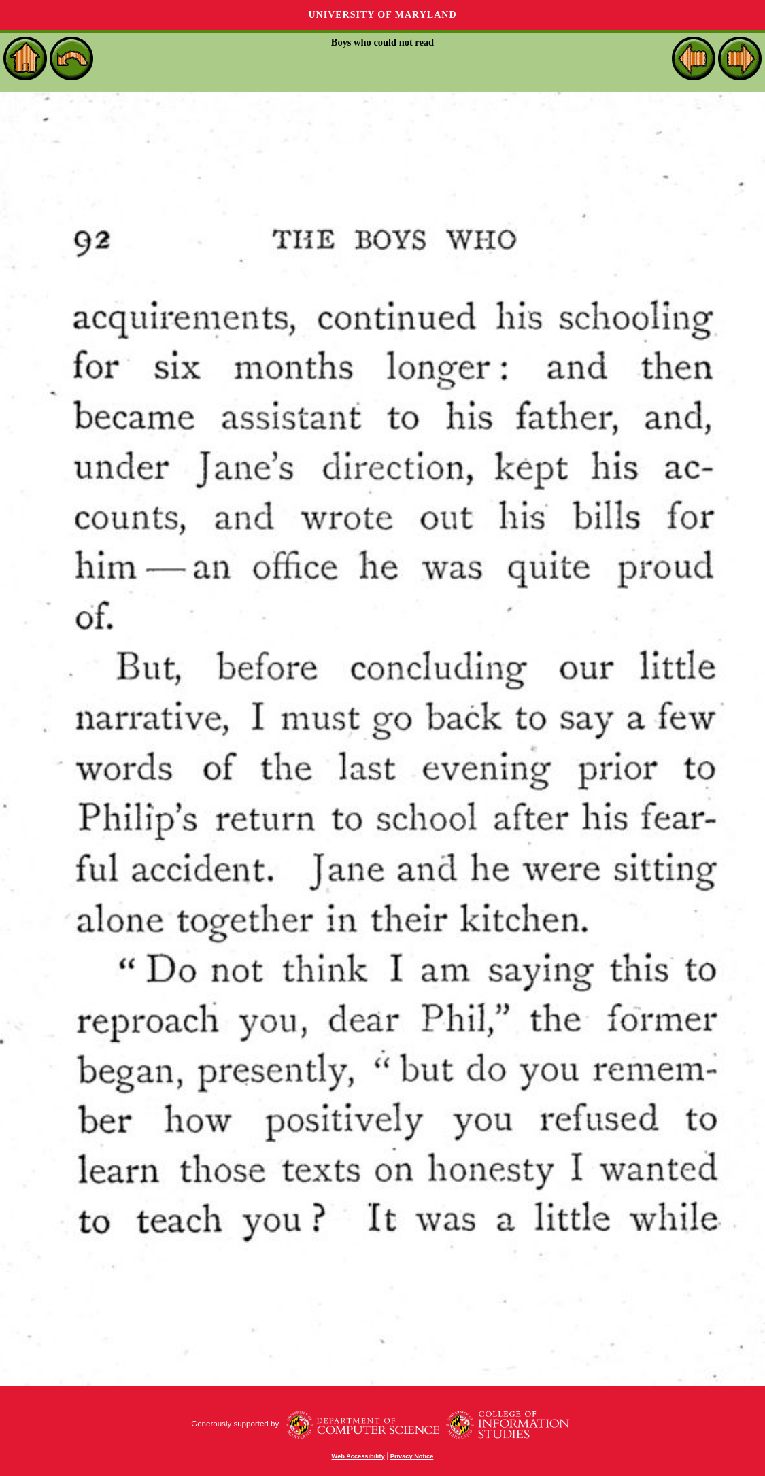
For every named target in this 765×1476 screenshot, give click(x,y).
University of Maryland (382, 15)
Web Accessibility (358, 1456)
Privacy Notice (412, 1456)
